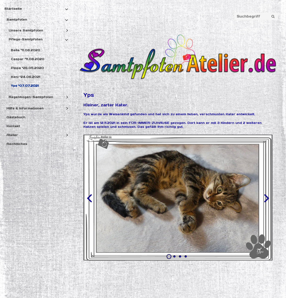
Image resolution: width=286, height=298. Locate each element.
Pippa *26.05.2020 (27, 68)
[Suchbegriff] (256, 16)
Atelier (12, 135)
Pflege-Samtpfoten (26, 39)
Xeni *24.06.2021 (25, 77)
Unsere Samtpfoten (26, 30)
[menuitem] (35, 77)
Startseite (13, 9)
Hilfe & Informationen (25, 108)
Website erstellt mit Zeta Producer (171, 287)
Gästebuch (16, 117)
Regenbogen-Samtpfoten (31, 97)
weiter (266, 201)
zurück (90, 201)
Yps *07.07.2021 (25, 86)
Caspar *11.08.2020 (27, 59)
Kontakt (13, 126)
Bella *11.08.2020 (25, 50)
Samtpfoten (17, 19)
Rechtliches (17, 144)
